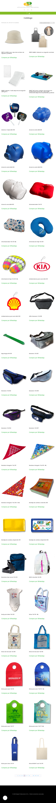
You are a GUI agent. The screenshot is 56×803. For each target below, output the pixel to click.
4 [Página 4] (22, 775)
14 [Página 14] (35, 775)
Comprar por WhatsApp (9, 57)
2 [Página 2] (19, 775)
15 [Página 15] (37, 775)
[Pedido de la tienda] (47, 23)
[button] (5, 798)
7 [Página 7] (27, 775)
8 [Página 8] (29, 775)
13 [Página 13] (33, 775)
